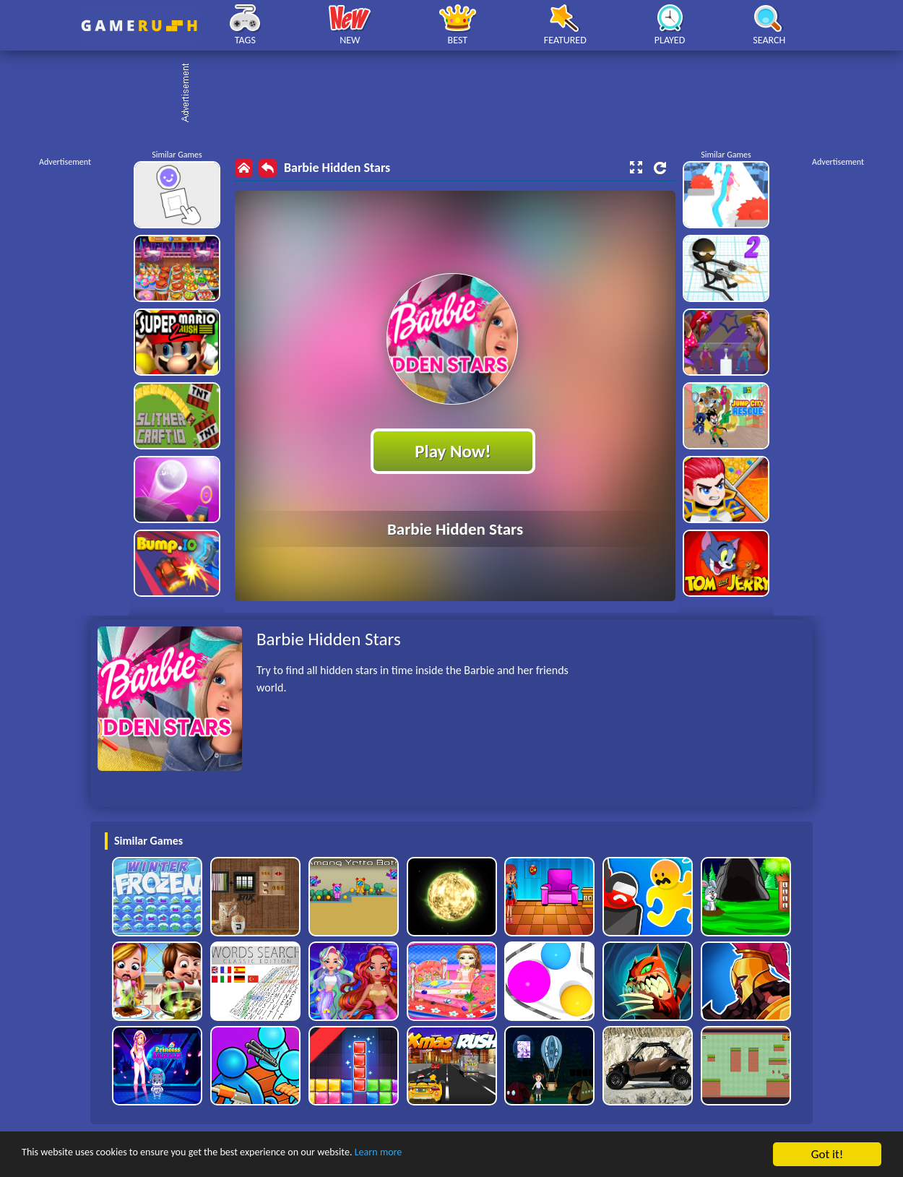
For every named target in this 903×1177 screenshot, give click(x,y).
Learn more (451, 1155)
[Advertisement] (459, 93)
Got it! (827, 1154)
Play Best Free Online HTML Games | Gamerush (139, 25)
